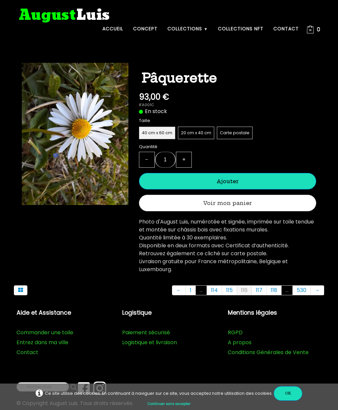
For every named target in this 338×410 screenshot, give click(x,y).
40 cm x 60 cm (157, 133)
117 (259, 290)
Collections (187, 28)
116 (244, 290)
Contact (286, 28)
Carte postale (235, 133)
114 (214, 290)
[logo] (64, 15)
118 (274, 290)
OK (288, 393)
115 (229, 290)
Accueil (112, 28)
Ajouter (228, 181)
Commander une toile (45, 332)
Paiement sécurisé (146, 332)
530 (301, 290)
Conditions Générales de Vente (268, 352)
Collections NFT (240, 28)
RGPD (235, 332)
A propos (240, 342)
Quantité (148, 146)
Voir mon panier (227, 203)
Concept (145, 28)
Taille (144, 120)
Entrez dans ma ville (42, 342)
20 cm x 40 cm (196, 133)
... (201, 290)
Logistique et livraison (149, 342)
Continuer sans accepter (169, 403)
